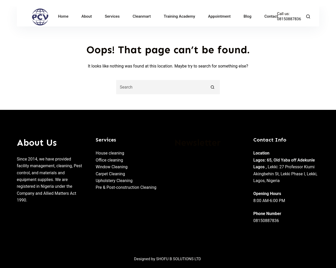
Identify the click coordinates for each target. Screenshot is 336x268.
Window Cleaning (112, 166)
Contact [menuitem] (271, 16)
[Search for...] (161, 87)
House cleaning (110, 153)
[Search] (308, 16)
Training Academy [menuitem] (179, 16)
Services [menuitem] (112, 16)
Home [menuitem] (63, 16)
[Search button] (213, 87)
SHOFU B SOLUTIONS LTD (178, 259)
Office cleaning (109, 160)
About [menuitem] (86, 16)
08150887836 (289, 19)
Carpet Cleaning (110, 173)
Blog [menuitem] (247, 16)
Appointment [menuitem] (219, 16)
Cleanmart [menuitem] (142, 16)
